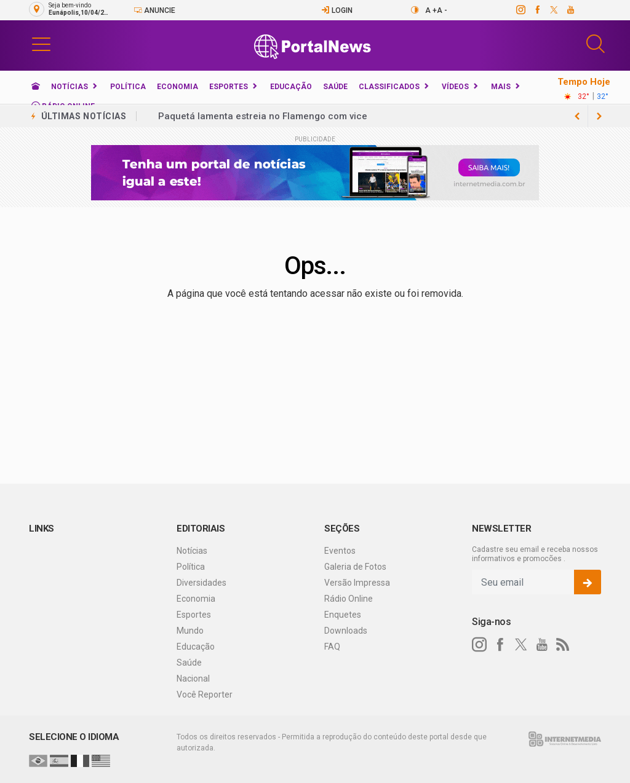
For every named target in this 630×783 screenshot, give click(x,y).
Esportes (228, 86)
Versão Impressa (357, 583)
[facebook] (537, 10)
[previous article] (599, 116)
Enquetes (342, 615)
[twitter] (553, 10)
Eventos (340, 551)
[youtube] (570, 10)
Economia (177, 86)
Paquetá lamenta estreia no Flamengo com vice (262, 116)
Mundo (190, 630)
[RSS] (563, 645)
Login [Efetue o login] (337, 10)
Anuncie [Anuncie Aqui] (154, 10)
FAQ (332, 646)
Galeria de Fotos (355, 567)
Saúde (335, 86)
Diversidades (201, 583)
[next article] (577, 116)
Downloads (345, 630)
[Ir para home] (36, 86)
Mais (501, 86)
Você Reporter (205, 694)
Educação (291, 86)
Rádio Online (348, 599)
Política (128, 86)
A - (442, 10)
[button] (41, 43)
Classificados (389, 86)
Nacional (193, 678)
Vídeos (455, 86)
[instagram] (520, 10)
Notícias (69, 86)
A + (431, 10)
